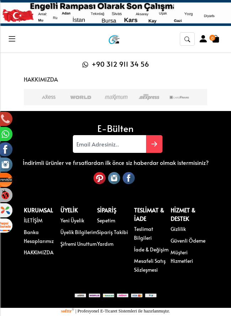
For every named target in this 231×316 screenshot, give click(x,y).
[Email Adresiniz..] (109, 144)
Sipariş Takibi (112, 231)
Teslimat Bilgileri (143, 233)
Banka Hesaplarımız (39, 236)
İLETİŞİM (33, 219)
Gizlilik (178, 228)
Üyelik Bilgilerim (78, 231)
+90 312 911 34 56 (115, 63)
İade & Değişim (151, 248)
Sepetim (106, 219)
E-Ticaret (108, 309)
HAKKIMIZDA (39, 251)
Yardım (105, 242)
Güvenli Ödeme (188, 240)
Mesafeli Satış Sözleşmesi (150, 265)
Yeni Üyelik (72, 219)
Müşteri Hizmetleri (182, 256)
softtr (67, 309)
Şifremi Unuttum (78, 242)
